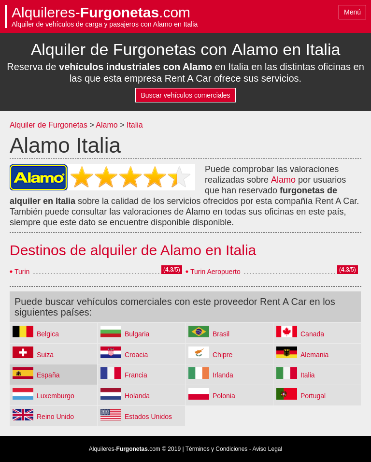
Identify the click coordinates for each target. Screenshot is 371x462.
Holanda (137, 396)
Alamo (106, 125)
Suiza (45, 355)
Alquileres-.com (101, 12)
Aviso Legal (267, 449)
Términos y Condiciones (217, 449)
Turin (21, 271)
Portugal (313, 396)
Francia (136, 375)
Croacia (136, 355)
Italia (135, 125)
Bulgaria (137, 334)
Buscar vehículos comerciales (185, 95)
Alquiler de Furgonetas (48, 125)
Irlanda (223, 375)
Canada (312, 334)
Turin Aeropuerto (215, 271)
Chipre (222, 355)
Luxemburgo (55, 396)
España (48, 375)
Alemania (314, 355)
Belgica (48, 334)
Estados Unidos (148, 416)
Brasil (221, 334)
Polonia (224, 396)
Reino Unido (55, 416)
